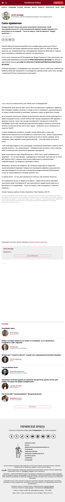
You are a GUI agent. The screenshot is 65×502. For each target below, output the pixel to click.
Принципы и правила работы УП (34, 453)
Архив (62, 7)
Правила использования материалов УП (37, 447)
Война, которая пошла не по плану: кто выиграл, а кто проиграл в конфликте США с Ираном (28, 342)
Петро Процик (17, 15)
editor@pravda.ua (48, 488)
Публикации (12, 7)
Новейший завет (8, 328)
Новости (4, 7)
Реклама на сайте (30, 443)
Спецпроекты (50, 7)
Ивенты (34, 7)
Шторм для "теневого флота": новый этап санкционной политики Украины (31, 355)
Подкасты (41, 7)
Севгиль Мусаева (49, 486)
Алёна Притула (29, 488)
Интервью (27, 7)
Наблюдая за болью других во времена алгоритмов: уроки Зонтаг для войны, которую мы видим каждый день (30, 381)
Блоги (57, 7)
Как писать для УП (30, 455)
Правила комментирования (38, 242)
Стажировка (28, 457)
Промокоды (28, 460)
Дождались (7, 252)
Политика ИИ (28, 449)
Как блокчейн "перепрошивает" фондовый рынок (22, 394)
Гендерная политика (31, 451)
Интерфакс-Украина (27, 471)
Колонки (20, 7)
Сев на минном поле (10, 367)
